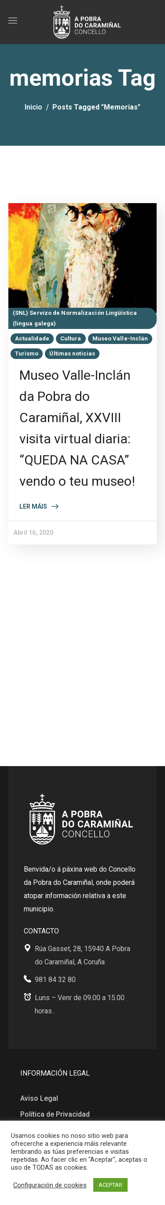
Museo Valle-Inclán (120, 338)
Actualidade (32, 338)
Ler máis (33, 506)
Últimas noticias (72, 353)
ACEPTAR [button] (110, 1185)
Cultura (70, 338)
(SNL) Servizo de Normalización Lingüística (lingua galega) (75, 318)
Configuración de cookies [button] (50, 1185)
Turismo (27, 353)
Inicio (33, 107)
